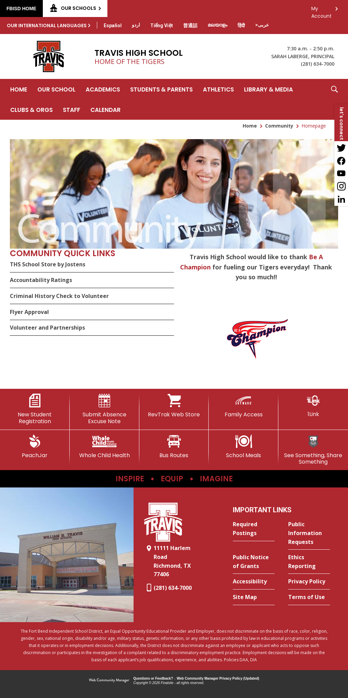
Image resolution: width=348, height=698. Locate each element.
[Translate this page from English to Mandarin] (190, 25)
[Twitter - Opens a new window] (341, 148)
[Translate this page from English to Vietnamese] (161, 25)
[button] (334, 99)
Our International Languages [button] (47, 25)
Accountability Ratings (41, 280)
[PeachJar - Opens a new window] (34, 447)
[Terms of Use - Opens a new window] (309, 597)
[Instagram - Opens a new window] (341, 186)
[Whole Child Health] (104, 447)
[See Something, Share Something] (313, 450)
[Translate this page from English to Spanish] (112, 25)
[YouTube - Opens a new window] (341, 173)
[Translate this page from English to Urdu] (135, 25)
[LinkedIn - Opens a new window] (341, 199)
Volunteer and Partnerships (47, 327)
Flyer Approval (29, 312)
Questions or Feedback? (153, 678)
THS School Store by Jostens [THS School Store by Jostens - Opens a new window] (47, 264)
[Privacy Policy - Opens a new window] (309, 581)
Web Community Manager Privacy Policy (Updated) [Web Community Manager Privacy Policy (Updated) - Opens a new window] (218, 678)
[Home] (18, 89)
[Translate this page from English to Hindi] (241, 25)
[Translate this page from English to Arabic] (262, 25)
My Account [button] (321, 10)
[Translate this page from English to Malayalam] (217, 25)
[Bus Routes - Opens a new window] (174, 447)
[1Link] (313, 405)
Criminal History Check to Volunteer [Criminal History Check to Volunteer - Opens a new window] (59, 296)
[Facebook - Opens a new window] (341, 160)
